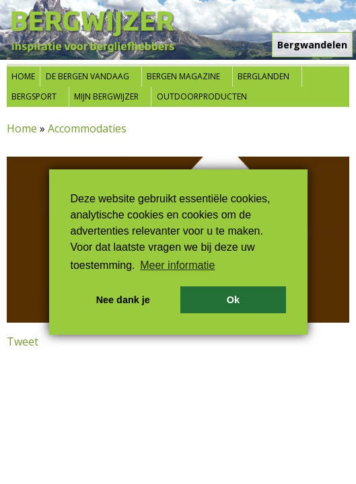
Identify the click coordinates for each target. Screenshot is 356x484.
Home (23, 76)
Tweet (22, 341)
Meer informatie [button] (177, 265)
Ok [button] (233, 299)
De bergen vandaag (87, 76)
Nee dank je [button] (123, 299)
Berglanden (263, 76)
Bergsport (34, 96)
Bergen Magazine (183, 76)
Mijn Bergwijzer (106, 96)
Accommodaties (87, 128)
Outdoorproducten (202, 96)
